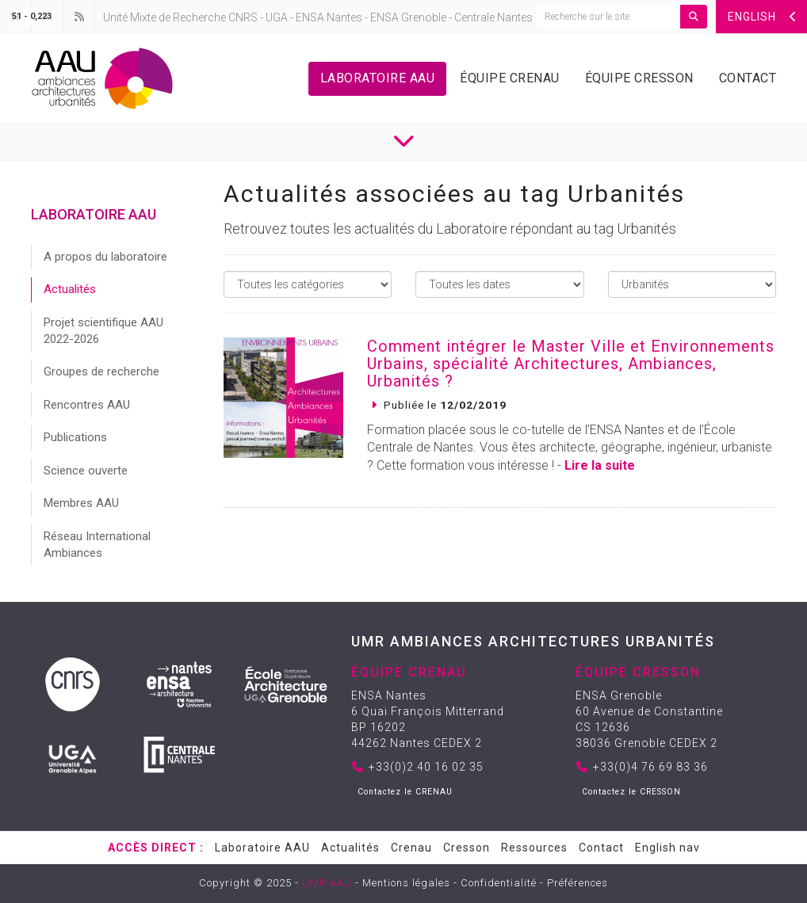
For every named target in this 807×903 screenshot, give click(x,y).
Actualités (70, 289)
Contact (748, 78)
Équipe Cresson (639, 78)
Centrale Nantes (493, 17)
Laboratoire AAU (377, 78)
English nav (667, 847)
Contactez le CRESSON (631, 792)
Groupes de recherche (101, 371)
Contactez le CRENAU (405, 792)
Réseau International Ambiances (97, 544)
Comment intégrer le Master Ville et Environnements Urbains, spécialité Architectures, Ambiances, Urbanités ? (570, 364)
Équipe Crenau (510, 78)
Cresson (466, 847)
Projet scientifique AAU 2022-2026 (103, 330)
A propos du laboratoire (105, 257)
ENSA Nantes (329, 17)
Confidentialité (499, 883)
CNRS (243, 17)
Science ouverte (86, 470)
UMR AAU (327, 883)
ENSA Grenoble (408, 17)
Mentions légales (406, 883)
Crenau (411, 847)
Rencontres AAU (87, 405)
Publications (75, 437)
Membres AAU (81, 503)
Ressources (534, 847)
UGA (277, 17)
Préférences (577, 883)
